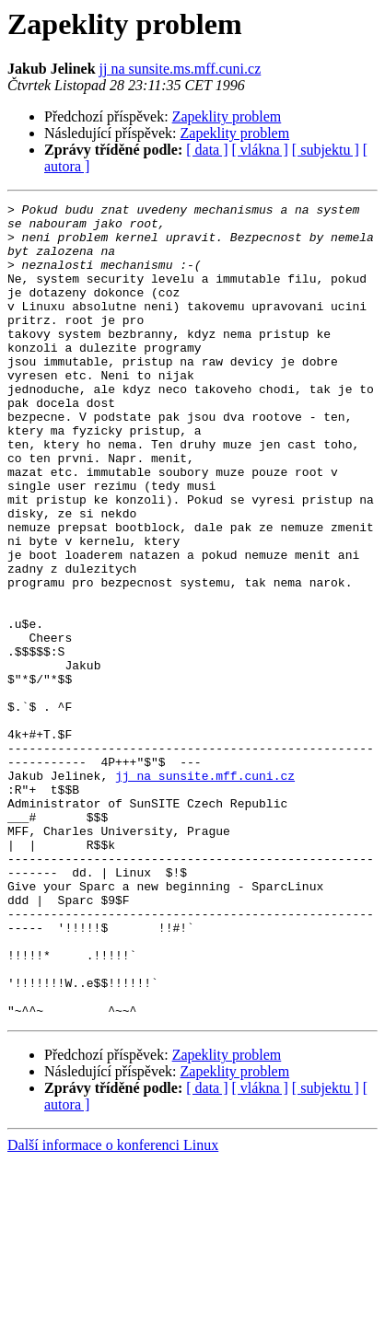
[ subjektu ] (325, 149)
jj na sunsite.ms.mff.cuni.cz (180, 68)
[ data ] (207, 149)
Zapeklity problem (227, 116)
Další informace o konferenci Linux (112, 1308)
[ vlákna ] (260, 149)
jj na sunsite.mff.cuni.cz (205, 891)
